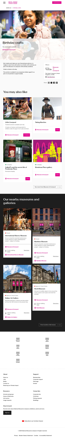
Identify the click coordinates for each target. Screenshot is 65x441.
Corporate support (38, 379)
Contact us (6, 383)
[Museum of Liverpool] (18, 339)
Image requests (7, 400)
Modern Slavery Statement (26, 435)
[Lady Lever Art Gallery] (18, 360)
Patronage (35, 381)
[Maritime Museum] (47, 346)
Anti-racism (6, 398)
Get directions (51, 77)
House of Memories (8, 396)
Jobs (4, 379)
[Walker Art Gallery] (18, 353)
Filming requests (37, 398)
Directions (26, 250)
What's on (8, 8)
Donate (35, 383)
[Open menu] (4, 3)
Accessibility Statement (45, 435)
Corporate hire (37, 394)
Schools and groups (8, 394)
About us (5, 377)
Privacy (16, 435)
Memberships (36, 377)
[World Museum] (47, 339)
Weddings (35, 400)
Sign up (7, 412)
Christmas (36, 396)
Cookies (36, 435)
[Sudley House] (47, 353)
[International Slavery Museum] (18, 346)
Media (4, 381)
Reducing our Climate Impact (10, 385)
